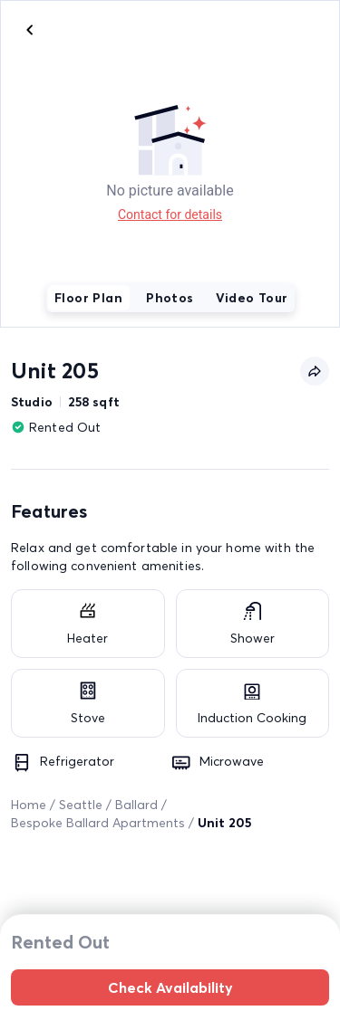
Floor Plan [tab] (88, 298)
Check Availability (170, 987)
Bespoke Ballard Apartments (98, 823)
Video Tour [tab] (252, 298)
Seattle (80, 804)
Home (28, 804)
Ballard (136, 804)
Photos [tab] (169, 298)
